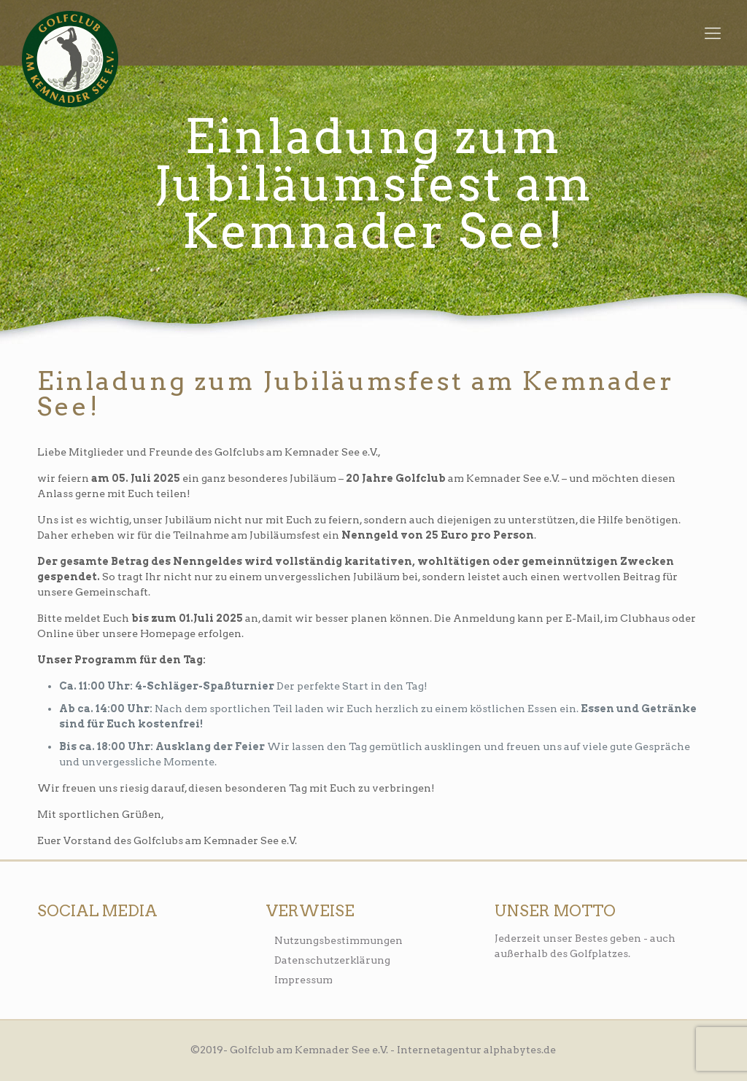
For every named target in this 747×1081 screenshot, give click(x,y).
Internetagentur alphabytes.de (476, 1049)
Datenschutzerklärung (332, 960)
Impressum (303, 980)
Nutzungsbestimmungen (338, 940)
